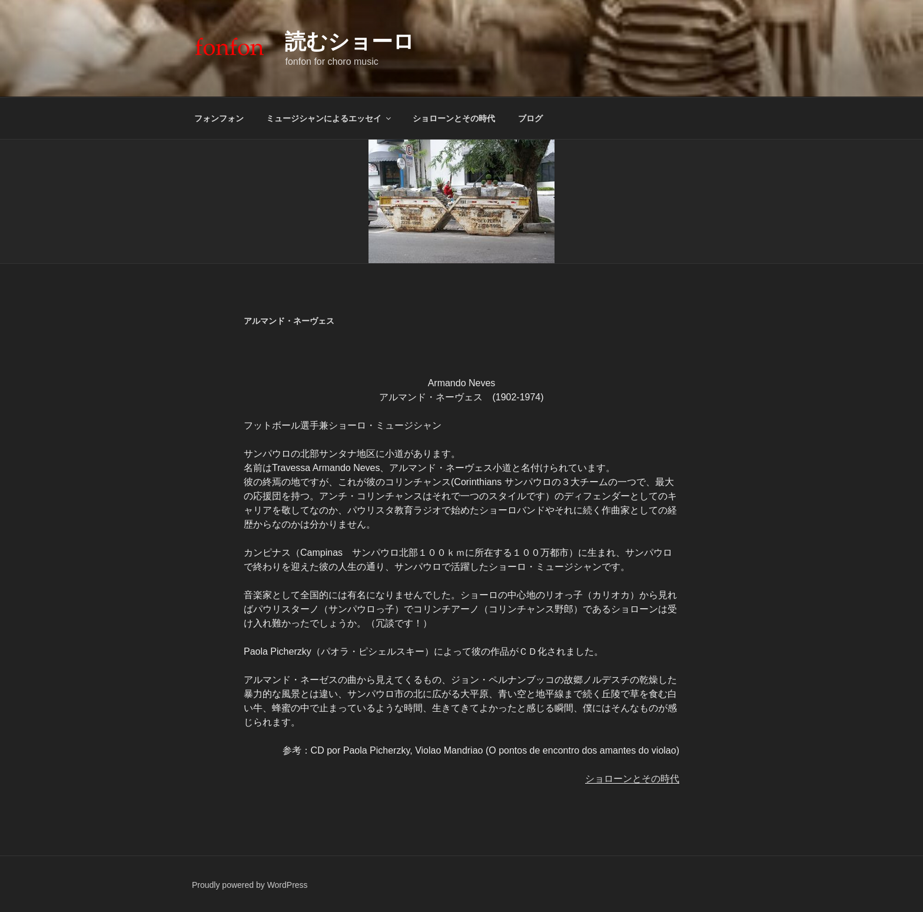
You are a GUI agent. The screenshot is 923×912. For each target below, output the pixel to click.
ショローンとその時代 (454, 118)
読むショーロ (349, 41)
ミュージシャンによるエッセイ (329, 118)
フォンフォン (219, 118)
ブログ (530, 118)
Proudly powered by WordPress (250, 885)
